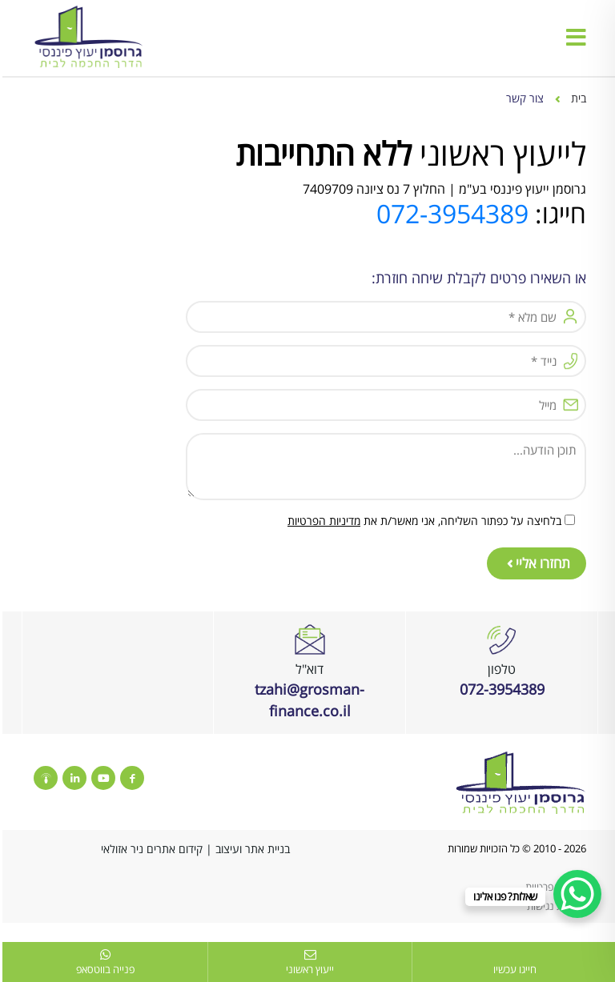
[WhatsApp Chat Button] (575, 894)
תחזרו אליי (536, 563)
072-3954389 (450, 213)
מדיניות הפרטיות (321, 520)
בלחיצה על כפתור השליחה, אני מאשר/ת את (422, 520)
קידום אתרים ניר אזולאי (149, 848)
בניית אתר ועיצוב (250, 848)
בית (576, 98)
